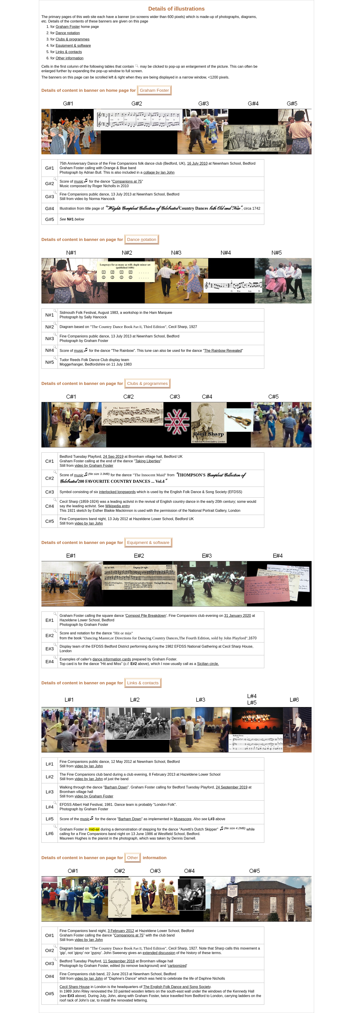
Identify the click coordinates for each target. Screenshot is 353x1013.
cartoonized (177, 966)
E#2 (49, 635)
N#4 (49, 350)
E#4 (49, 661)
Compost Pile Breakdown (146, 616)
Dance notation (68, 33)
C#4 (49, 506)
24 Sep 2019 (113, 456)
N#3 (49, 338)
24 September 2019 (232, 787)
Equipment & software (73, 45)
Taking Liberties (147, 461)
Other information (70, 58)
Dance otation (141, 239)
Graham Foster (68, 27)
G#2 (49, 183)
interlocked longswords (117, 492)
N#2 (49, 326)
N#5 (49, 362)
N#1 (49, 314)
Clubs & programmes (72, 39)
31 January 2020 (237, 616)
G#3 (49, 196)
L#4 (50, 806)
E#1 (49, 620)
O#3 (49, 963)
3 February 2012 (121, 931)
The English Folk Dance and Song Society (176, 987)
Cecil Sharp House (75, 987)
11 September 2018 (119, 961)
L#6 (50, 833)
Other (132, 857)
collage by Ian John (158, 172)
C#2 (49, 478)
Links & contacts (69, 52)
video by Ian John (89, 523)
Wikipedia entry (117, 506)
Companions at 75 (127, 181)
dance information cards (112, 659)
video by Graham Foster (94, 465)
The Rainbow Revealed (223, 351)
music (81, 181)
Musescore (182, 819)
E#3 (49, 648)
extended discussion (159, 953)
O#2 (49, 950)
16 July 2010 (197, 163)
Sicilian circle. (208, 664)
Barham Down (116, 787)
